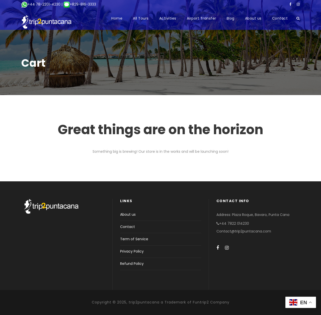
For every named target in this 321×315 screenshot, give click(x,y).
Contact (280, 18)
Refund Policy (132, 263)
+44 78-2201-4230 (40, 4)
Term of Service (134, 239)
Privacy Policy (132, 251)
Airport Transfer (201, 18)
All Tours (141, 18)
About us (253, 18)
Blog (230, 18)
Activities (167, 18)
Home (116, 18)
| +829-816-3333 (78, 4)
